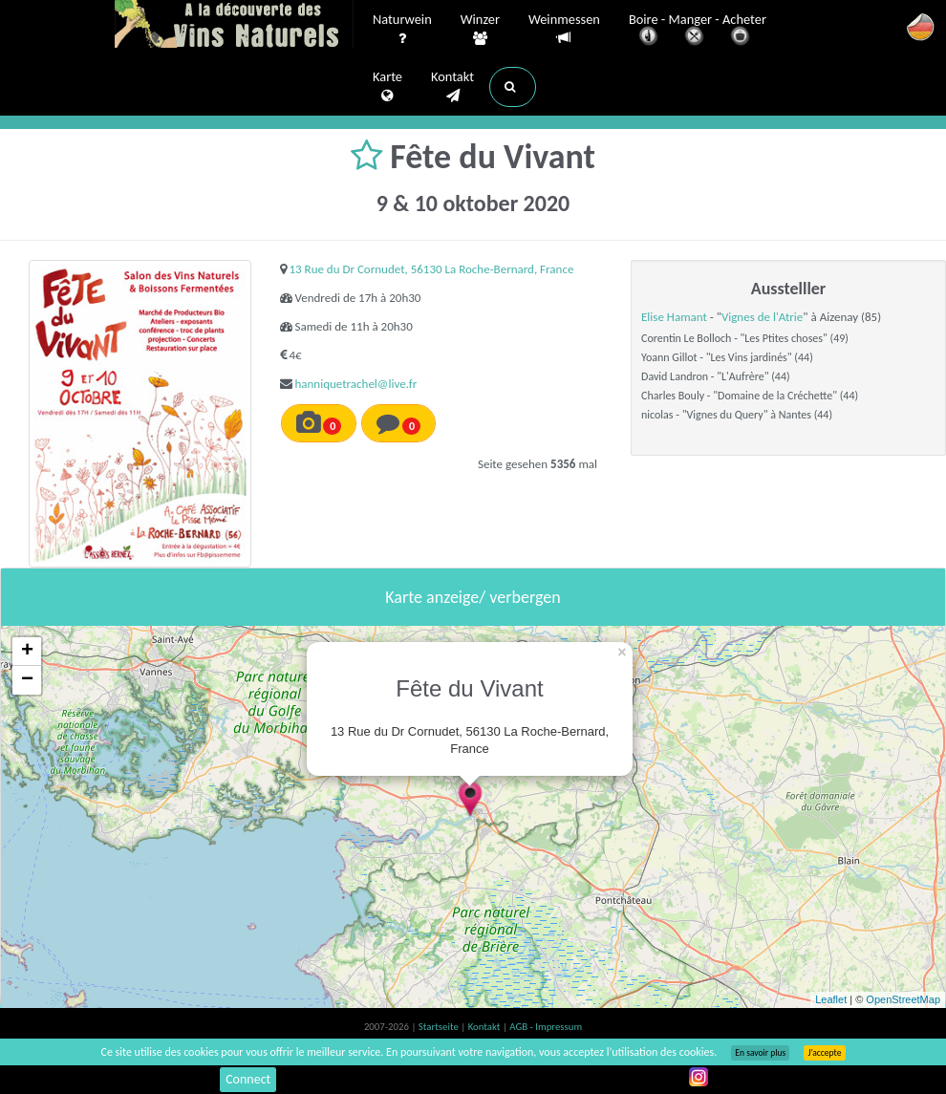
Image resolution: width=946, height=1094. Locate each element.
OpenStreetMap (903, 999)
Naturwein (402, 29)
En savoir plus (760, 1053)
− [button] (27, 680)
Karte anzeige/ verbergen (472, 597)
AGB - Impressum (545, 1026)
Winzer (480, 29)
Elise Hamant (674, 317)
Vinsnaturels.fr (234, 26)
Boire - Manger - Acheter (697, 31)
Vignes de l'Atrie (762, 317)
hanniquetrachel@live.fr (355, 383)
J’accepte (824, 1053)
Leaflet (831, 999)
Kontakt (452, 87)
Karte (387, 87)
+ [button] (27, 651)
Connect (248, 1079)
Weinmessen (564, 29)
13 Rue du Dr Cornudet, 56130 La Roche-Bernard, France (431, 269)
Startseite (440, 1026)
